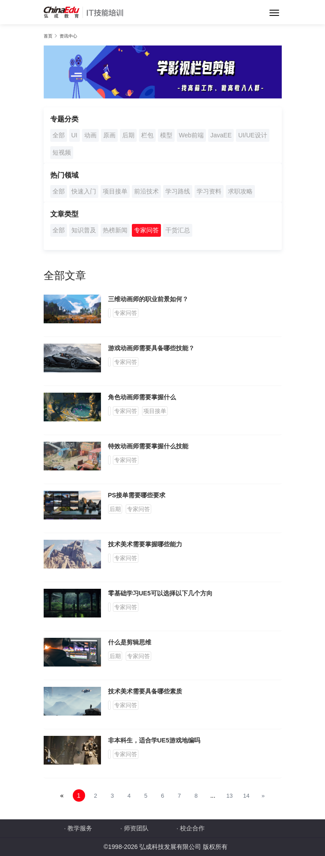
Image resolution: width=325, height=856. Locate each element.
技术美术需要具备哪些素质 (145, 691)
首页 (48, 36)
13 (229, 795)
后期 (128, 135)
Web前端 (191, 135)
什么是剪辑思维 (129, 642)
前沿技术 (146, 191)
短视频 (61, 152)
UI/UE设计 (252, 135)
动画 (90, 135)
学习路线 (177, 191)
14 (246, 795)
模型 (166, 135)
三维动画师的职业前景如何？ (148, 299)
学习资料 (209, 191)
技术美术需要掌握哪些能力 (145, 544)
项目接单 (115, 191)
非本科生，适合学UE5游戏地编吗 (154, 740)
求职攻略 (240, 191)
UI (74, 135)
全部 (58, 135)
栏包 (147, 135)
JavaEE (221, 135)
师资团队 (136, 828)
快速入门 (83, 191)
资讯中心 (68, 36)
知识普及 (83, 230)
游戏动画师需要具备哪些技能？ (151, 348)
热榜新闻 (115, 230)
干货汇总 (177, 230)
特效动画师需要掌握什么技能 (148, 446)
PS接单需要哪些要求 (137, 495)
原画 (109, 135)
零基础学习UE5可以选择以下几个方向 (160, 593)
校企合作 (192, 828)
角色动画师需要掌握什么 (142, 397)
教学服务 (79, 828)
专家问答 (146, 230)
